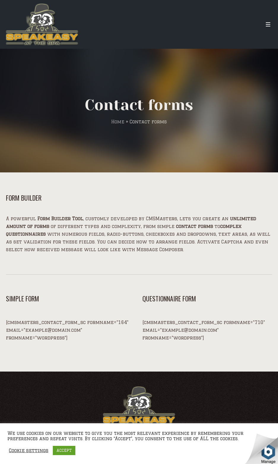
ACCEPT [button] (64, 450)
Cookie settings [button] (28, 450)
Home (117, 121)
